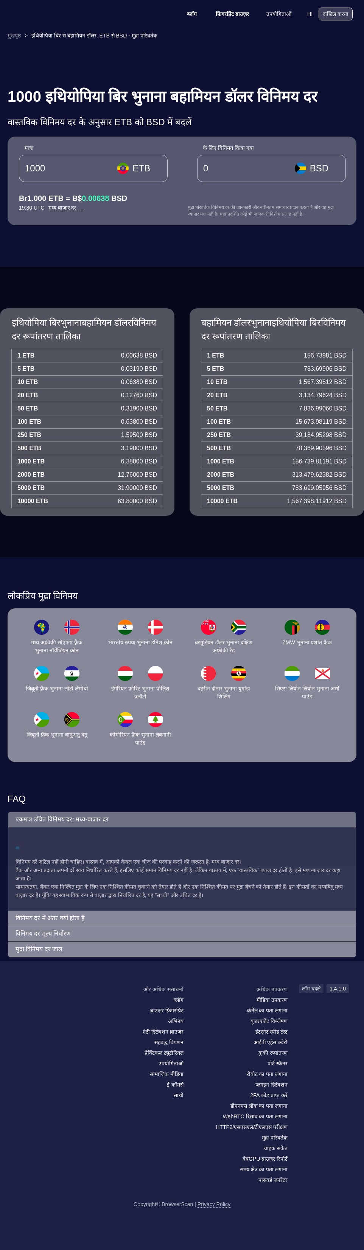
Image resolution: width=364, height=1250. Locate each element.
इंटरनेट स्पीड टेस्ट (271, 1032)
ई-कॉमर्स (175, 1085)
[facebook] (40, 1004)
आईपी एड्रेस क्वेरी (271, 1042)
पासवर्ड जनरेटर (273, 1180)
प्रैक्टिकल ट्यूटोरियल (164, 1053)
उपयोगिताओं (274, 14)
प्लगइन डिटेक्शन (271, 1085)
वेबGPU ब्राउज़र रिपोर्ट (265, 1159)
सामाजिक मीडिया (167, 1074)
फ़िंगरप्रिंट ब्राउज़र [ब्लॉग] (227, 14)
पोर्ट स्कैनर (278, 1063)
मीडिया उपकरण (272, 1000)
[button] (182, 819)
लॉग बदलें (311, 989)
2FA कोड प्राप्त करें (269, 1095)
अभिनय (176, 1021)
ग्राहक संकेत (276, 1148)
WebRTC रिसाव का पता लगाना (255, 1116)
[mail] (23, 1004)
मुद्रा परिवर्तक (275, 1138)
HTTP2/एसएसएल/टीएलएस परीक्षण (252, 1127)
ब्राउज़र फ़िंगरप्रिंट (167, 1010)
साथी (179, 1095)
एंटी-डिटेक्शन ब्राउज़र (163, 1032)
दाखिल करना (335, 14)
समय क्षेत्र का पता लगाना (264, 1169)
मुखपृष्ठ (14, 36)
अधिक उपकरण (272, 989)
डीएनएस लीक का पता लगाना (259, 1106)
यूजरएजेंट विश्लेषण (269, 1021)
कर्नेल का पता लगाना (267, 1010)
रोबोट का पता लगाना (267, 1074)
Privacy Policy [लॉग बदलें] (214, 1204)
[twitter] (55, 1004)
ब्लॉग (187, 14)
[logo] (49, 14)
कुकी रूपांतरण (273, 1053)
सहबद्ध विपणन (169, 1042)
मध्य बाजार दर (65, 208)
